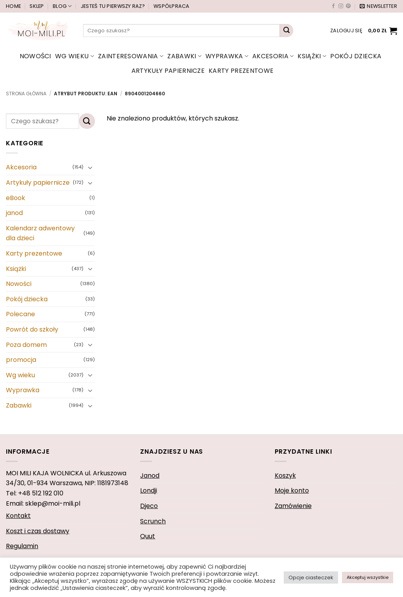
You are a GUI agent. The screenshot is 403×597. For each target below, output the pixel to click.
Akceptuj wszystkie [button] (367, 577)
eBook (15, 197)
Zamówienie (293, 505)
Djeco (149, 505)
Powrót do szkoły (32, 329)
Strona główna (26, 93)
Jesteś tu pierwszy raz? (113, 6)
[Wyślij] (286, 30)
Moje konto (292, 490)
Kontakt (18, 515)
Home (13, 6)
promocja (21, 359)
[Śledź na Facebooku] (333, 6)
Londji (148, 490)
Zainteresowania (130, 56)
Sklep (37, 6)
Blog (62, 6)
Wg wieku (74, 56)
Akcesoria (273, 56)
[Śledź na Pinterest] (348, 6)
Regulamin (22, 546)
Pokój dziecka (355, 56)
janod (14, 212)
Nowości (35, 56)
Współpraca (171, 6)
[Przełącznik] (90, 167)
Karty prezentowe (241, 70)
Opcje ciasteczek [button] (310, 577)
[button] (378, 6)
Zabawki (184, 56)
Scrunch (153, 521)
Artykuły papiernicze (168, 70)
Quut (147, 536)
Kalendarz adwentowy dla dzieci (40, 233)
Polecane (20, 314)
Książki (312, 56)
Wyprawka (226, 56)
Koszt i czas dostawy (37, 531)
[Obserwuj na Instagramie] (340, 6)
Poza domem (26, 344)
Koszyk (285, 475)
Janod (149, 475)
